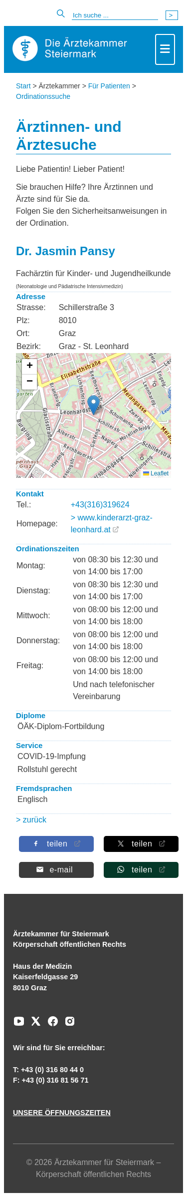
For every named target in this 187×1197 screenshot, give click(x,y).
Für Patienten (109, 86)
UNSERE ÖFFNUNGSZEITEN (62, 1113)
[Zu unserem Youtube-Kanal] (19, 1025)
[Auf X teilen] (141, 843)
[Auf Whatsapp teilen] (141, 869)
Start (23, 86)
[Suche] (115, 15)
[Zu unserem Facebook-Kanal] (50, 1025)
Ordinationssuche (43, 96)
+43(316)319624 (100, 504)
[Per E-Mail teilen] (56, 869)
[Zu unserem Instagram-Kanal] (67, 1025)
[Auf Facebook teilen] (56, 843)
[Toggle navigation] (165, 49)
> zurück (31, 819)
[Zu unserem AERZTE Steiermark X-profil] (33, 1025)
